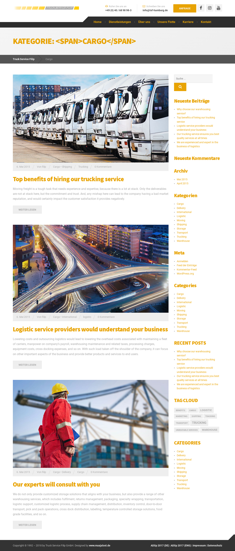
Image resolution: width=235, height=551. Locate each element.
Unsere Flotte (166, 22)
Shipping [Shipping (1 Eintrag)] (196, 408)
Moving (181, 212)
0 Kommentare (103, 166)
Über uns (144, 22)
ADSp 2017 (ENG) (180, 545)
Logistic (181, 207)
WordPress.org (185, 265)
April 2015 (182, 175)
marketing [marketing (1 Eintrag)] (181, 408)
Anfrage (185, 8)
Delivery (66, 472)
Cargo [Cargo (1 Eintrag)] (192, 402)
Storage (181, 220)
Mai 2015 (182, 171)
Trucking (83, 166)
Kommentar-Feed (187, 261)
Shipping (67, 166)
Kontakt (206, 22)
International (69, 316)
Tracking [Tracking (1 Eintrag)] (210, 408)
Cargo (56, 166)
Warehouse (183, 232)
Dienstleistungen (120, 22)
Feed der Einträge (187, 257)
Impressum (199, 545)
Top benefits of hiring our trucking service (68, 179)
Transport (182, 224)
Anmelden (182, 253)
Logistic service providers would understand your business (90, 329)
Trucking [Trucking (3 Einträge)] (199, 414)
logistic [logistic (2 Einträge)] (206, 401)
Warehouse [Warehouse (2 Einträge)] (209, 421)
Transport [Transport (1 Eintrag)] (182, 415)
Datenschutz (214, 545)
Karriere (188, 22)
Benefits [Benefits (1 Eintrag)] (180, 402)
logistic (87, 316)
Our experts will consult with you (56, 484)
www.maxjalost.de (99, 545)
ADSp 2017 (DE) (160, 545)
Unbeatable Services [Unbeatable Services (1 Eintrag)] (187, 422)
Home (98, 22)
